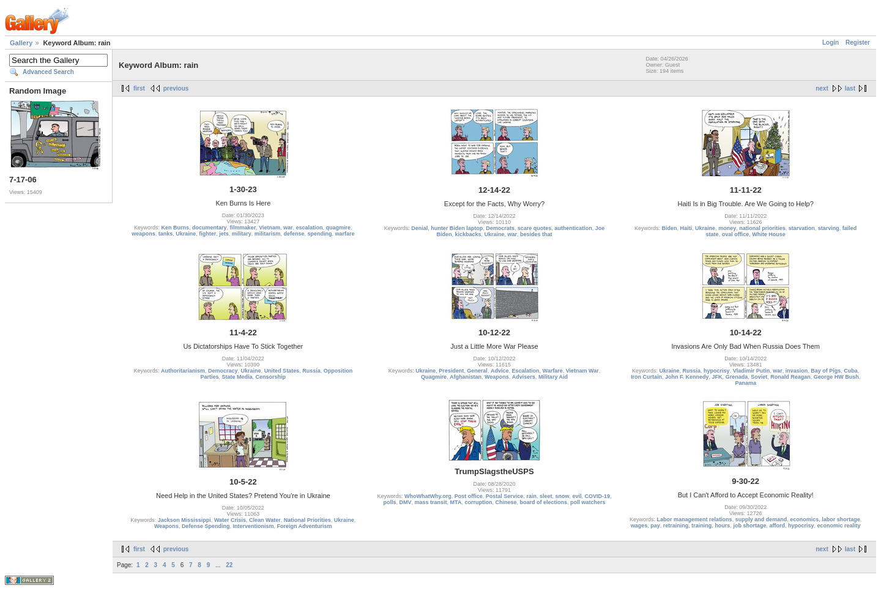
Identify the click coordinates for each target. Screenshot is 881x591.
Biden (669, 228)
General (477, 371)
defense (293, 234)
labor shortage (841, 519)
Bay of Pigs (826, 371)
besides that (536, 234)
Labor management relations (694, 519)
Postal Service (505, 496)
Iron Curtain (646, 377)
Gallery (21, 42)
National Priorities (307, 520)
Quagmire (434, 377)
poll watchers (588, 502)
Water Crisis (230, 520)
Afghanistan (465, 377)
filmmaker (243, 228)
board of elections (543, 502)
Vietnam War (582, 371)
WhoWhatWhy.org (428, 496)
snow (562, 496)
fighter (207, 234)
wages (639, 525)
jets (224, 234)
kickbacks (468, 234)
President (451, 371)
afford (777, 525)
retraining (676, 525)
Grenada (737, 377)
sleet (546, 496)
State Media (237, 377)
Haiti (686, 228)
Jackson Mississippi (184, 520)
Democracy (223, 371)
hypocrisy (717, 371)
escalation (309, 228)
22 (229, 565)
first (139, 88)
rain (531, 496)
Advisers (523, 377)
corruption (478, 502)
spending (319, 234)
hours (722, 525)
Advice (500, 371)
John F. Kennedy (687, 377)
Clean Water (265, 520)
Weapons (497, 377)
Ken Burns (176, 228)
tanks (165, 234)
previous (176, 88)
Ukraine (186, 234)
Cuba (851, 371)
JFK (717, 377)
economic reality (839, 525)
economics (804, 519)
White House (769, 234)
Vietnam (269, 228)
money (727, 228)
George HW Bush (836, 377)
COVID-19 (598, 496)
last (850, 88)
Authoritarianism (183, 371)
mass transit (431, 502)
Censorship (271, 377)
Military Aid (553, 377)
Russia (311, 371)
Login (830, 42)
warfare (344, 234)
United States (282, 371)
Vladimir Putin (751, 371)
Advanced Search (48, 72)
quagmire (338, 228)
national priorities (762, 228)
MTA (456, 502)
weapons (143, 234)
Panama (745, 383)
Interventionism (252, 526)
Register (858, 42)
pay (655, 525)
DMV (406, 502)
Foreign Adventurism (304, 526)
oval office (735, 234)
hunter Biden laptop (457, 228)
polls (389, 502)
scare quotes (535, 228)
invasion (797, 371)
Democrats (500, 228)
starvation (802, 228)
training (701, 525)
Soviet (759, 377)
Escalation (525, 371)
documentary (209, 228)
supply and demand (761, 519)
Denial (419, 228)
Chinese (505, 502)
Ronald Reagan (790, 377)
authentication (573, 228)
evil (576, 496)
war (288, 228)
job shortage (749, 525)
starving (828, 228)
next (822, 88)
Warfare (552, 371)
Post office (469, 496)
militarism (268, 234)
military (241, 234)
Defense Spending (206, 526)
